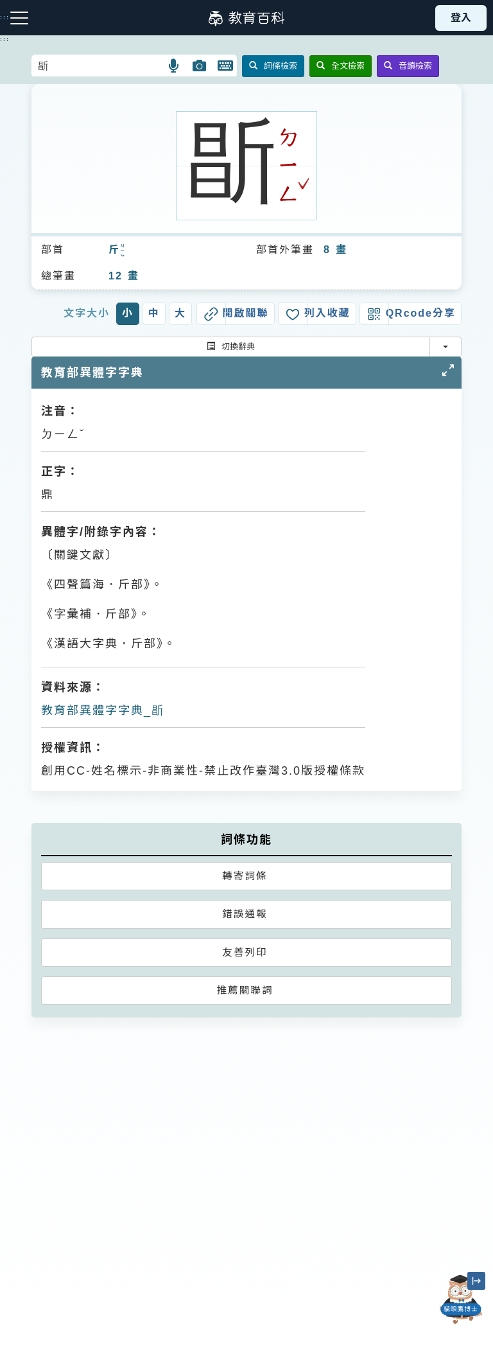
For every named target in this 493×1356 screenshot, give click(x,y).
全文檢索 (340, 66)
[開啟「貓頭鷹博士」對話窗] (460, 1299)
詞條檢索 (273, 66)
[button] (174, 65)
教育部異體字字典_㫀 (102, 710)
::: (5, 39)
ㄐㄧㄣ (123, 251)
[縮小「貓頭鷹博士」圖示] (476, 1281)
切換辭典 (231, 346)
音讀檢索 (408, 66)
